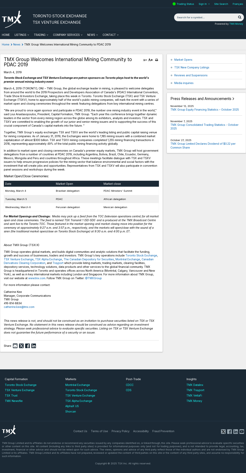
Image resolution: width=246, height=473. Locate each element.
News (91, 34)
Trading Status (186, 4)
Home (5, 44)
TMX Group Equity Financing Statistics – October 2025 (204, 109)
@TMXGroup (93, 278)
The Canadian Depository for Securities (89, 259)
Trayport (57, 263)
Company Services (66, 34)
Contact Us (80, 431)
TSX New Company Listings (191, 67)
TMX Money (236, 23)
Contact (109, 34)
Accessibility (141, 431)
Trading (40, 34)
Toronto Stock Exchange (141, 255)
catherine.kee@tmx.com (19, 306)
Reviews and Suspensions (191, 75)
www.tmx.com (36, 278)
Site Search (221, 3)
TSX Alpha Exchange (48, 259)
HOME (6, 34)
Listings (20, 34)
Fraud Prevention (163, 431)
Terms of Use (99, 431)
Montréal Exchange (128, 259)
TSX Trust (11, 395)
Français (238, 3)
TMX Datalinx (194, 384)
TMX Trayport (195, 390)
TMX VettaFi (194, 395)
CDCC (130, 384)
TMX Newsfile (14, 400)
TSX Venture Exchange (19, 259)
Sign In (203, 3)
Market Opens (183, 59)
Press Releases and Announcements (200, 99)
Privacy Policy (121, 431)
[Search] (239, 17)
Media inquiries (184, 83)
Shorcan (70, 411)
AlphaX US (72, 406)
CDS (128, 390)
